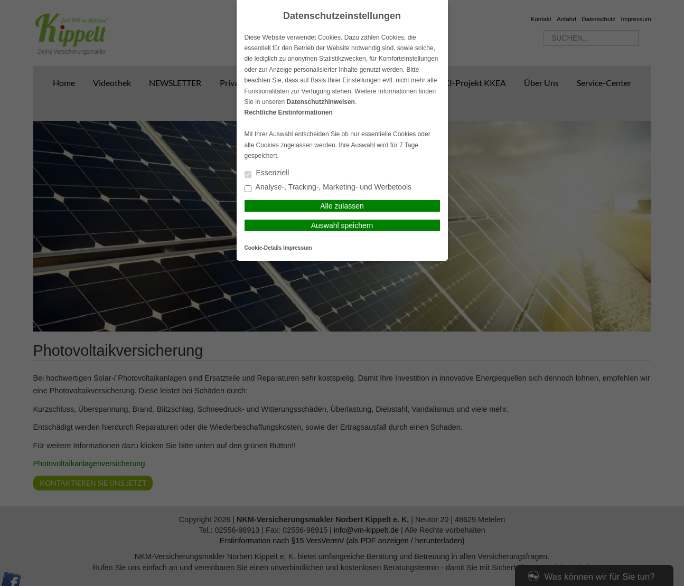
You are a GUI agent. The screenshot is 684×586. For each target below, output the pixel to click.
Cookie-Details (263, 248)
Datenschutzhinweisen (321, 102)
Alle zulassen (342, 206)
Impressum (297, 248)
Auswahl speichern (342, 225)
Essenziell (267, 173)
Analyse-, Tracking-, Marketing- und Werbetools (328, 187)
